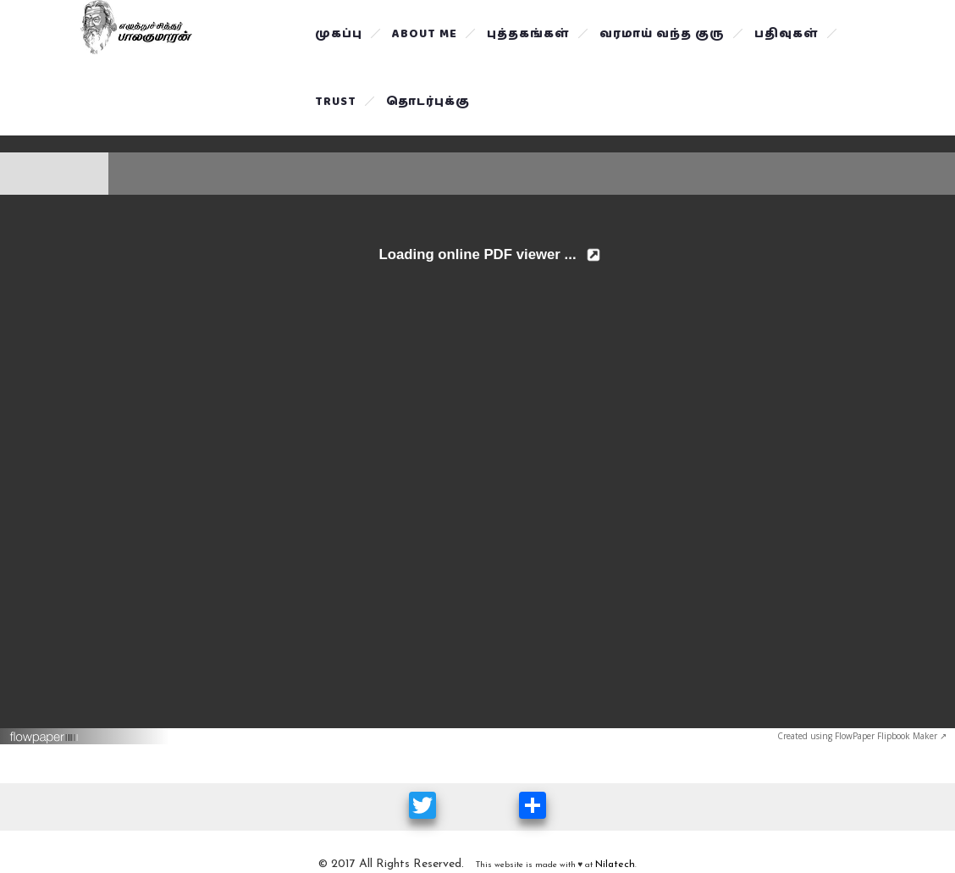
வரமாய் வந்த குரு (662, 34)
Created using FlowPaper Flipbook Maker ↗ (862, 736)
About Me (424, 34)
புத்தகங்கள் (528, 34)
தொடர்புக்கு (428, 101)
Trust (335, 101)
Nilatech (615, 864)
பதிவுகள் (786, 34)
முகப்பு (338, 34)
